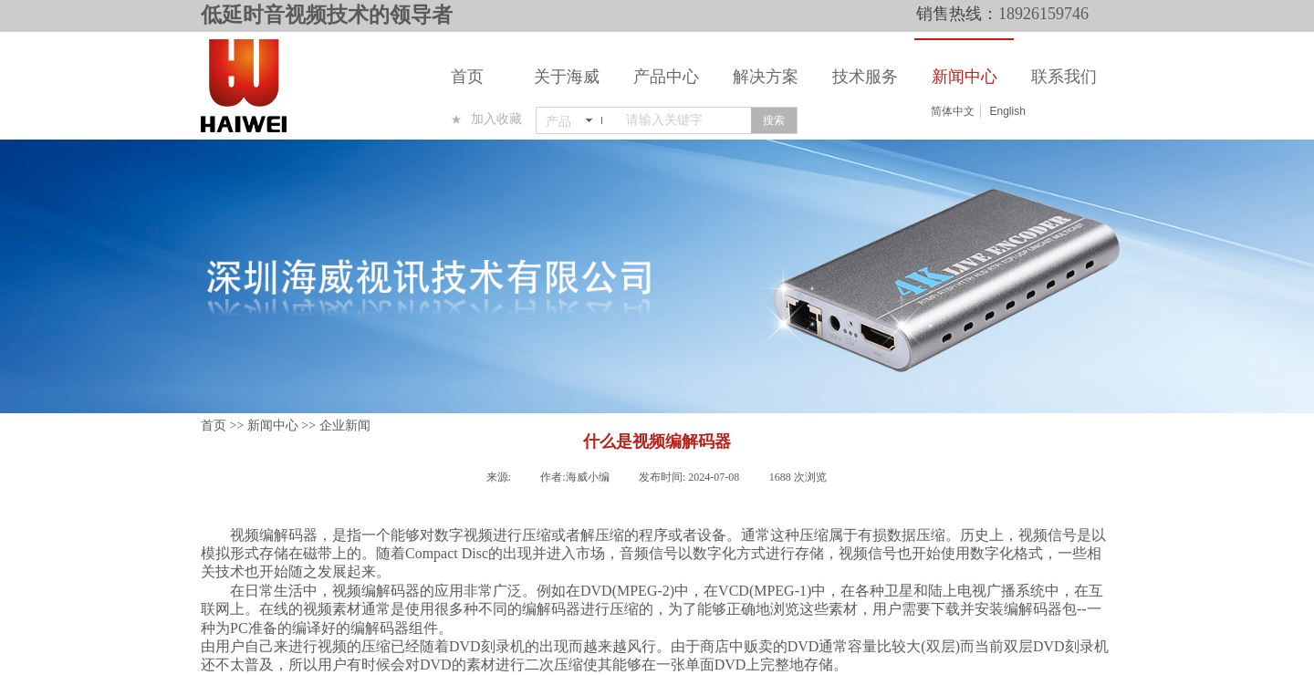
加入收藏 (496, 119)
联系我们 (1064, 77)
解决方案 (765, 77)
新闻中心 (964, 77)
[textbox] (685, 120)
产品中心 (666, 77)
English (1007, 111)
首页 (467, 77)
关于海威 (567, 77)
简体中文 (953, 111)
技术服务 (865, 77)
